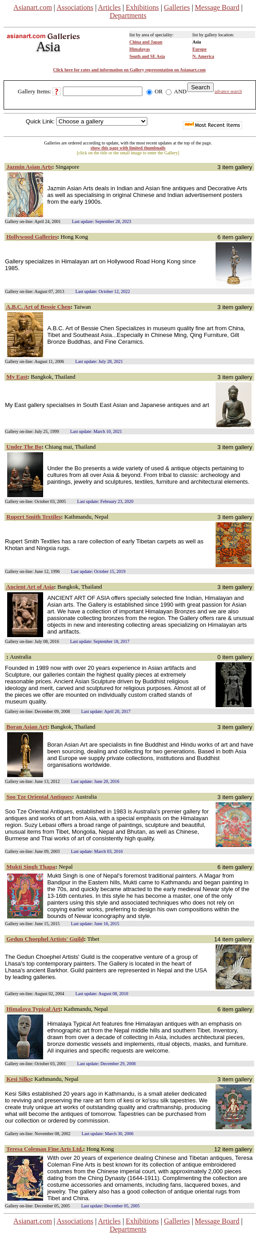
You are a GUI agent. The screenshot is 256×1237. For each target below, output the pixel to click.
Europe (200, 49)
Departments (128, 15)
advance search (228, 91)
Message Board (217, 7)
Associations (75, 7)
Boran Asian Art (26, 726)
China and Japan (145, 41)
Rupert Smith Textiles (33, 516)
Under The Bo (23, 446)
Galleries (177, 7)
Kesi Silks (18, 1078)
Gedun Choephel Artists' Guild (45, 938)
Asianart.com (32, 7)
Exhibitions (142, 7)
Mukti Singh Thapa (30, 866)
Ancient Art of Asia (30, 586)
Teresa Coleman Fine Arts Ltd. (44, 1148)
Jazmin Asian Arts (29, 166)
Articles (109, 7)
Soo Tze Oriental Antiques (39, 796)
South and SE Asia (147, 56)
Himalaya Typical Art (33, 1008)
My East (16, 376)
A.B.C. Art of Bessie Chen (38, 306)
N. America (203, 56)
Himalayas (139, 49)
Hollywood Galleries (31, 236)
